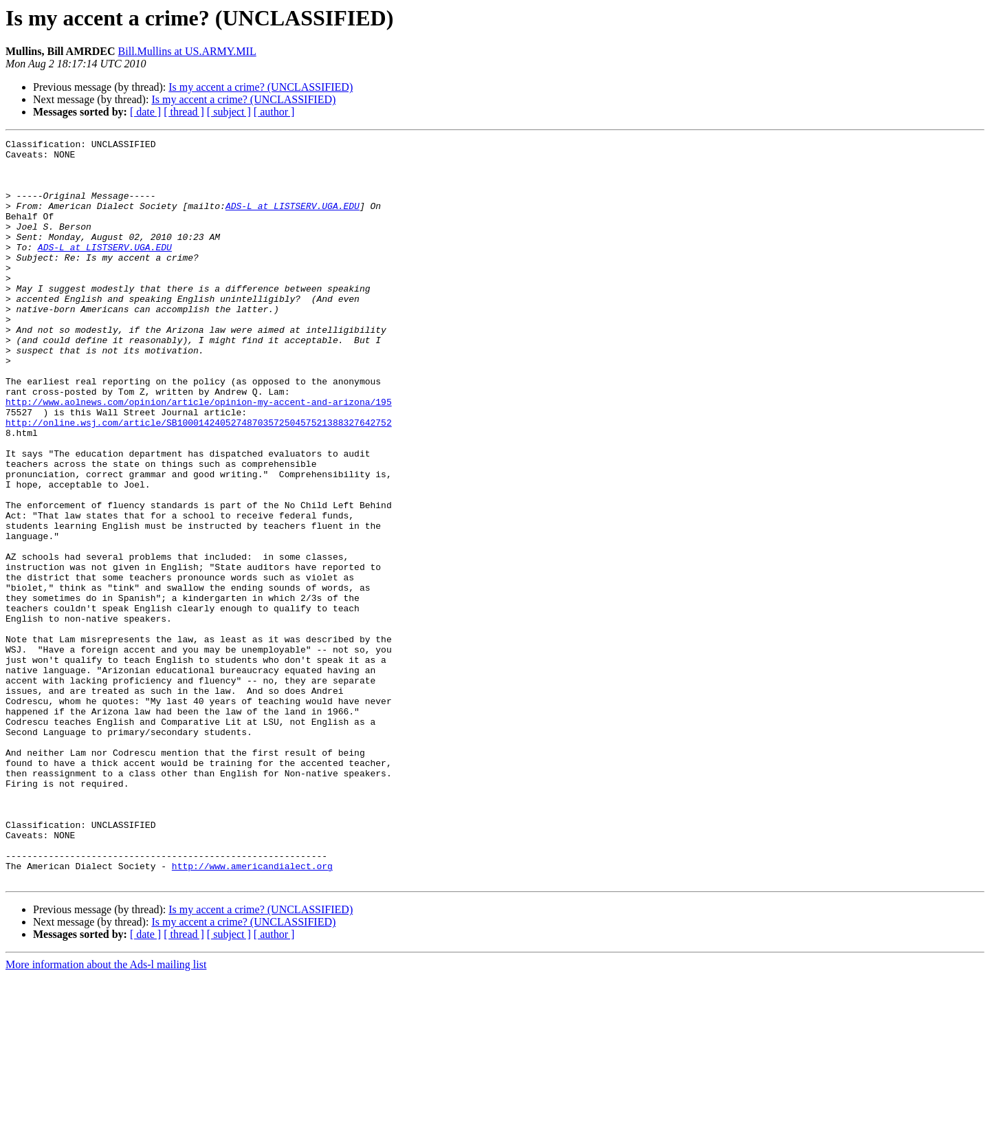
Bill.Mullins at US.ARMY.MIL (187, 51)
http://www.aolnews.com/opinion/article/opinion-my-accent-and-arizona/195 (199, 455)
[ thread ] (184, 112)
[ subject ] (229, 112)
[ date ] (145, 112)
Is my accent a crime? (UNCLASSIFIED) (260, 87)
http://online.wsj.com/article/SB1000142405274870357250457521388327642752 (199, 480)
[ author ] (274, 112)
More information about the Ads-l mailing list (106, 1113)
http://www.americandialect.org (252, 1012)
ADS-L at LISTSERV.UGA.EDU (293, 220)
